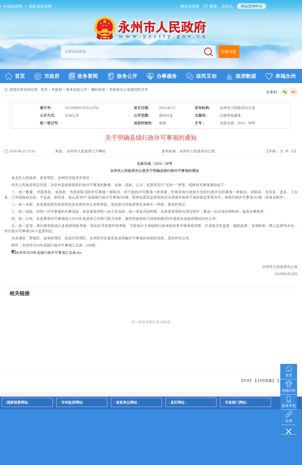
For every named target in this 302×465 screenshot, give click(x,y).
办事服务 (162, 76)
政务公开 (122, 76)
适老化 (227, 6)
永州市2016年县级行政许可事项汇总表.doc (48, 253)
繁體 (213, 6)
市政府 (46, 76)
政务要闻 (83, 76)
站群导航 (229, 52)
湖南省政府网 (40, 6)
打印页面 (265, 381)
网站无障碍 (189, 6)
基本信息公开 (76, 90)
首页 (15, 76)
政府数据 (241, 76)
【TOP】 (246, 381)
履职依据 (98, 90)
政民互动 (201, 76)
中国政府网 (12, 6)
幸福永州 (280, 76)
